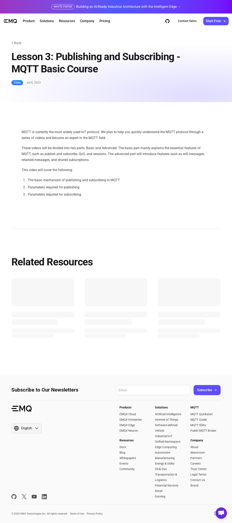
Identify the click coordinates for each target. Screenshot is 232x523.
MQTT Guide (198, 419)
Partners (196, 458)
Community (127, 469)
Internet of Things (166, 419)
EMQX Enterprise (130, 419)
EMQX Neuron (128, 430)
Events (123, 463)
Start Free (216, 21)
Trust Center (198, 469)
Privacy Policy (95, 513)
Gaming (160, 496)
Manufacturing (165, 458)
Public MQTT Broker (203, 430)
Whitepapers (127, 458)
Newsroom (197, 452)
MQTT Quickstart (201, 414)
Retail (158, 491)
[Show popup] (26, 428)
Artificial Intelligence (168, 414)
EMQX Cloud (127, 414)
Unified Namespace (167, 441)
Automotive (162, 452)
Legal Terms (198, 474)
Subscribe (207, 390)
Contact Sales (187, 21)
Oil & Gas (161, 469)
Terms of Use (77, 513)
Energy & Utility (165, 463)
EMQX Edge (127, 425)
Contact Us (197, 480)
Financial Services (166, 485)
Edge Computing (166, 447)
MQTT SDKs (198, 425)
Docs (122, 447)
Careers (195, 463)
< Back (16, 43)
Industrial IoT (163, 436)
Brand (194, 485)
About (194, 447)
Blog (122, 452)
